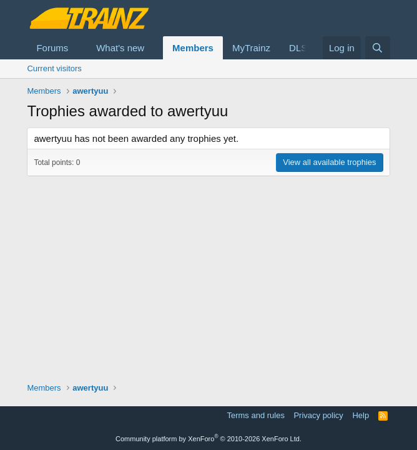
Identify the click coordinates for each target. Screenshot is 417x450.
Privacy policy (318, 415)
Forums (52, 47)
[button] (78, 47)
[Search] (377, 47)
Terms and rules (255, 415)
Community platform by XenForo (208, 438)
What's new (120, 47)
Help (360, 415)
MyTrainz (251, 47)
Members (192, 47)
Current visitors (54, 68)
